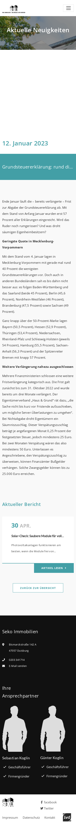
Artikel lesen (52, 568)
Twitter (47, 808)
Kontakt (49, 817)
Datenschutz (31, 817)
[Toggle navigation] (68, 8)
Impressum (10, 817)
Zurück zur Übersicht (38, 588)
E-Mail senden (18, 666)
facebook (48, 802)
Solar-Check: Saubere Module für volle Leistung (43, 536)
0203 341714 (17, 660)
